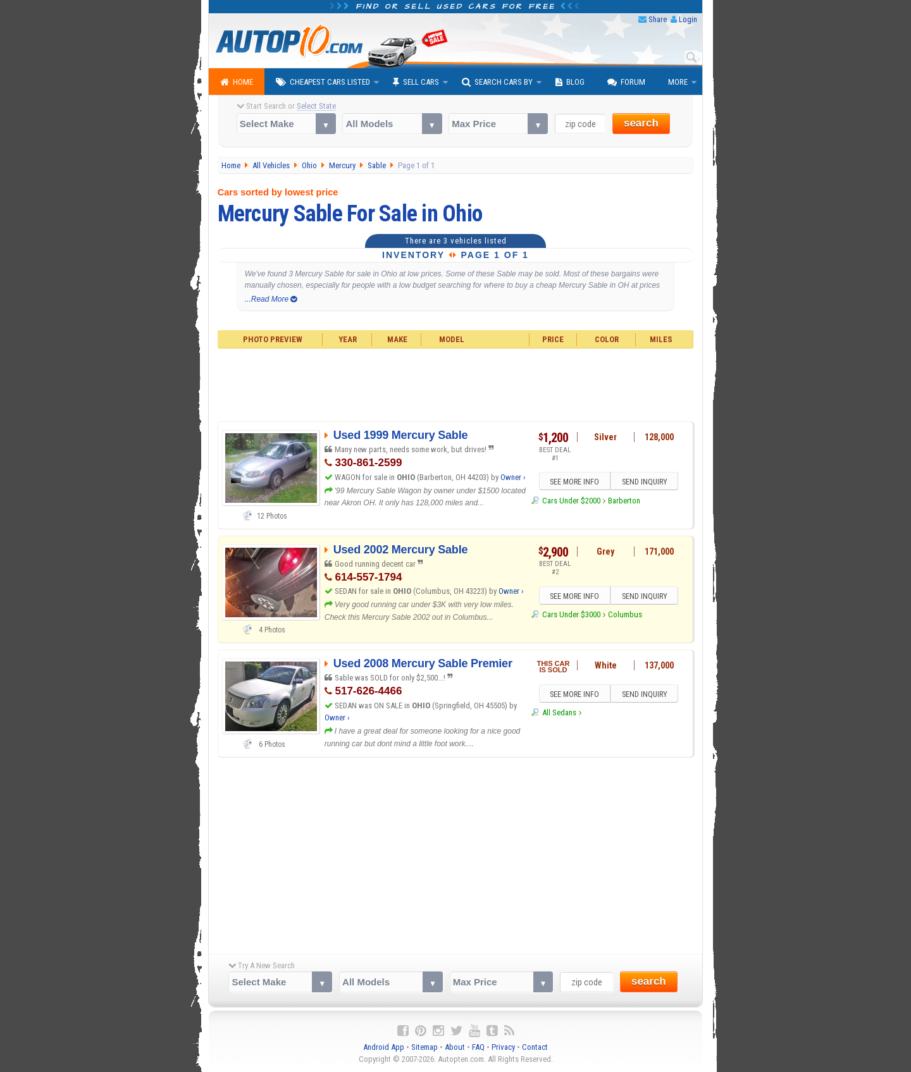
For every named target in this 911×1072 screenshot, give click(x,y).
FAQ (478, 1047)
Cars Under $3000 (571, 615)
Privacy (503, 1047)
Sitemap (424, 1047)
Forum (626, 82)
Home (236, 82)
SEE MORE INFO (573, 481)
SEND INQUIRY (645, 481)
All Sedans (559, 713)
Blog (570, 82)
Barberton (624, 500)
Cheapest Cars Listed (323, 82)
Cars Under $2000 (571, 500)
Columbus (625, 615)
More (678, 82)
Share (657, 19)
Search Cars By (497, 82)
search (641, 123)
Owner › (513, 477)
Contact (535, 1047)
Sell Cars (416, 82)
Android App (383, 1047)
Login (688, 19)
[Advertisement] (456, 383)
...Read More (271, 299)
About (455, 1047)
